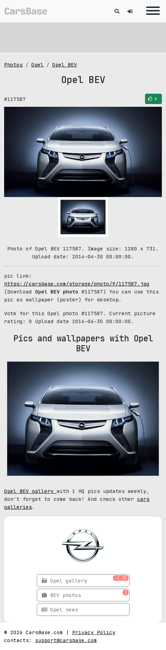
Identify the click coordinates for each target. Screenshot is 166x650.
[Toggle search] (117, 11)
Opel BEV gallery (30, 491)
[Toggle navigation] (151, 11)
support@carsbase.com (66, 640)
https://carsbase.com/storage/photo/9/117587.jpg (77, 283)
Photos (13, 64)
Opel (37, 64)
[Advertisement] (83, 36)
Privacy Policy (93, 632)
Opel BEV (64, 64)
